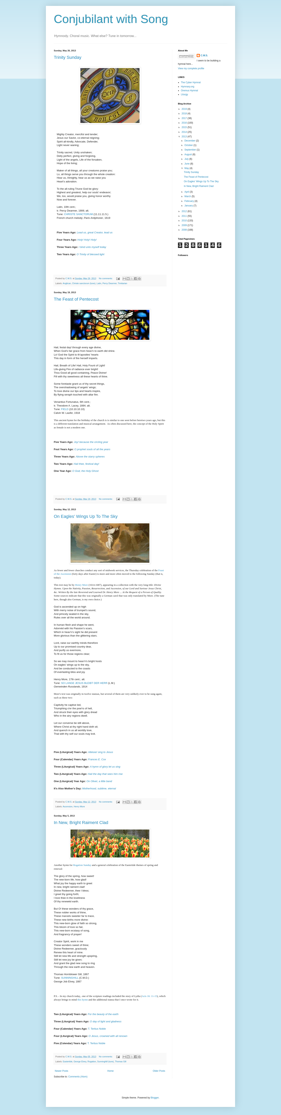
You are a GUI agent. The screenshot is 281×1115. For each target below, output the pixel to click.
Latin (99, 283)
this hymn (82, 999)
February (189, 201)
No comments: (106, 278)
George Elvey (80, 1061)
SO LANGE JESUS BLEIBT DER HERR (84, 683)
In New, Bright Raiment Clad (81, 822)
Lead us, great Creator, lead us (95, 232)
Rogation (91, 1061)
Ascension (68, 806)
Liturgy (184, 94)
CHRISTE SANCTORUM (78, 214)
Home (110, 1071)
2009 (185, 225)
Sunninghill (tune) (105, 1061)
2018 (185, 113)
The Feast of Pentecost (76, 299)
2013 (185, 136)
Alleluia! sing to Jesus (100, 752)
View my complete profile (191, 68)
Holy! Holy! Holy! (87, 239)
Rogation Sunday (82, 865)
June (187, 163)
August (188, 154)
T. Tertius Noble (97, 1028)
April (187, 191)
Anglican (67, 283)
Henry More (81, 584)
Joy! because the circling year (91, 442)
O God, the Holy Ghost (85, 470)
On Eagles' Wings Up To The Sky (86, 516)
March (188, 196)
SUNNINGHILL (69, 977)
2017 (185, 118)
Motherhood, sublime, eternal (99, 788)
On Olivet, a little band (99, 781)
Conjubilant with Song (111, 19)
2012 (185, 211)
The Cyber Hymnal (191, 82)
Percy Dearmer (109, 283)
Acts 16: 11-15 (149, 996)
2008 (185, 229)
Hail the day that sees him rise (105, 773)
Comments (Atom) (77, 1076)
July (186, 159)
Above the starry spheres (90, 456)
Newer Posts (61, 1071)
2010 (185, 220)
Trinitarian (122, 283)
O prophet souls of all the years (92, 449)
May (187, 168)
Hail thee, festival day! (86, 463)
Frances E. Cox (97, 759)
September (190, 149)
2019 (185, 109)
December (190, 140)
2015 (185, 127)
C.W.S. (204, 55)
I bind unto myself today (92, 247)
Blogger (155, 1097)
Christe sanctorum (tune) (84, 283)
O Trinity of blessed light (90, 254)
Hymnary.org (187, 86)
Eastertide (68, 1061)
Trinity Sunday (67, 57)
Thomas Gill (120, 1061)
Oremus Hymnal (189, 90)
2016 (185, 122)
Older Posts (159, 1071)
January (189, 205)
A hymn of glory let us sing (105, 766)
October (189, 145)
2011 (185, 216)
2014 (185, 132)
